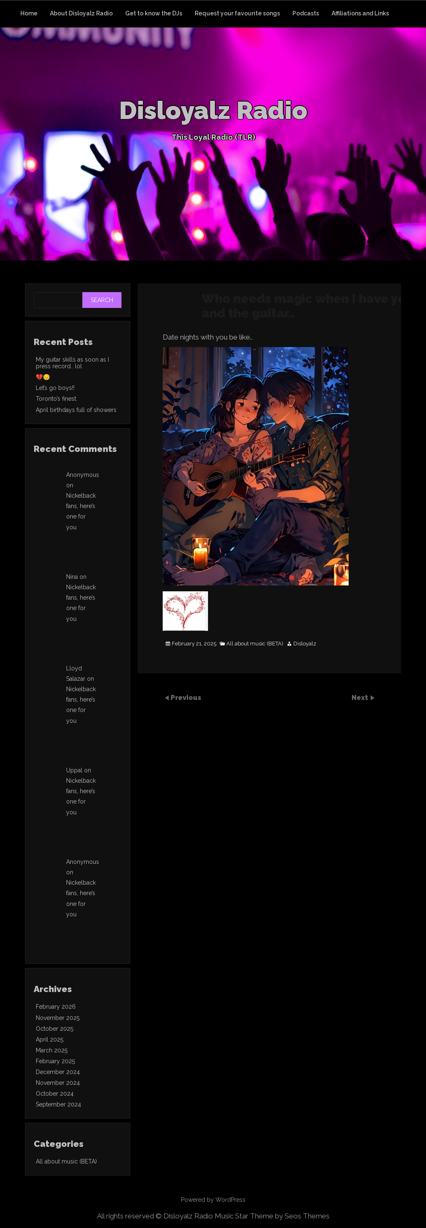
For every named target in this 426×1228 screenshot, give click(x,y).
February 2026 (56, 1006)
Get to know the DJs (153, 13)
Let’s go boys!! (55, 388)
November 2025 (57, 1018)
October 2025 (54, 1028)
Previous (186, 698)
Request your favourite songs (237, 13)
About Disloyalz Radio (81, 13)
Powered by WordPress (213, 1199)
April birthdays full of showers (76, 410)
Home (28, 13)
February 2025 (55, 1061)
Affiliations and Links (360, 13)
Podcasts (305, 13)
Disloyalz (304, 644)
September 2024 (58, 1104)
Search (102, 300)
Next (361, 698)
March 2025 (51, 1050)
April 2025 (49, 1039)
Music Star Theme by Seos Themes (272, 1216)
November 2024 (58, 1082)
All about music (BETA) (254, 644)
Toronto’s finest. (56, 398)
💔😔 (43, 377)
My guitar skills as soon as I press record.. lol (72, 363)
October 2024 (55, 1093)
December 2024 (58, 1072)
